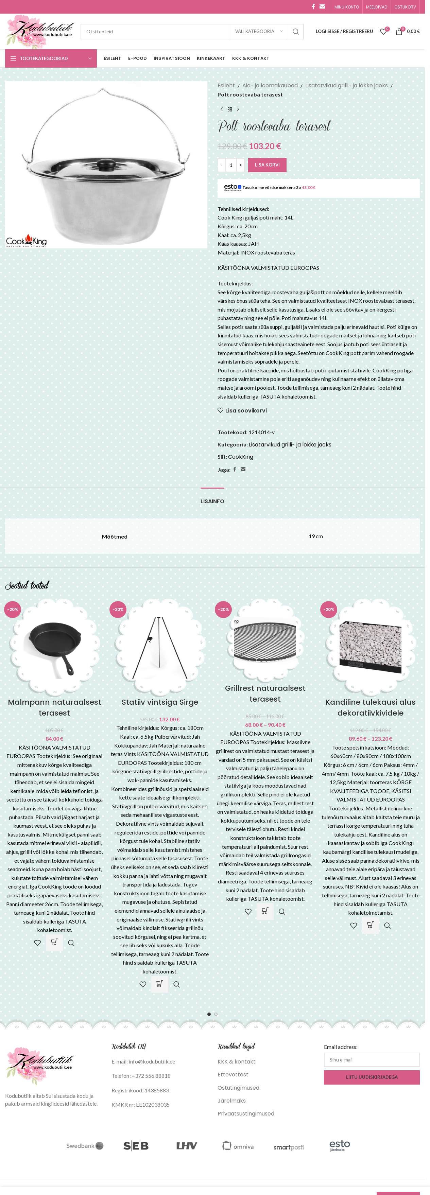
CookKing (240, 457)
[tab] (212, 498)
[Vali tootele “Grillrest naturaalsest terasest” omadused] (265, 911)
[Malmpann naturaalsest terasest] (54, 647)
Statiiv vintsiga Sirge (160, 702)
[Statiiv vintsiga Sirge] (160, 647)
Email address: (341, 1046)
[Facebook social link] (313, 6)
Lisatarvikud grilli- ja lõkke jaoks (346, 85)
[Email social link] (322, 6)
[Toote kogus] (231, 165)
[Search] (192, 31)
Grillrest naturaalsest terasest (265, 693)
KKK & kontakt (237, 1062)
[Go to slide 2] (216, 1014)
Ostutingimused (238, 1088)
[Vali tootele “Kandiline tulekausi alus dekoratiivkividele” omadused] (370, 925)
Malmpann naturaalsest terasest (54, 707)
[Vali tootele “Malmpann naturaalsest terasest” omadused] (54, 942)
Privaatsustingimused (246, 1114)
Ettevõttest (233, 1074)
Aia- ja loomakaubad (270, 85)
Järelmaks (232, 1101)
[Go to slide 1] (209, 1014)
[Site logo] (39, 31)
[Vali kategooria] (259, 31)
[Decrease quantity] (222, 165)
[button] (159, 984)
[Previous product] (222, 109)
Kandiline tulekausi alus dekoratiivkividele (370, 707)
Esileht (226, 85)
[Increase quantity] (240, 165)
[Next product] (238, 109)
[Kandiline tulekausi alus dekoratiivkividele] (370, 647)
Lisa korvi (267, 165)
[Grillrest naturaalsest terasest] (265, 641)
